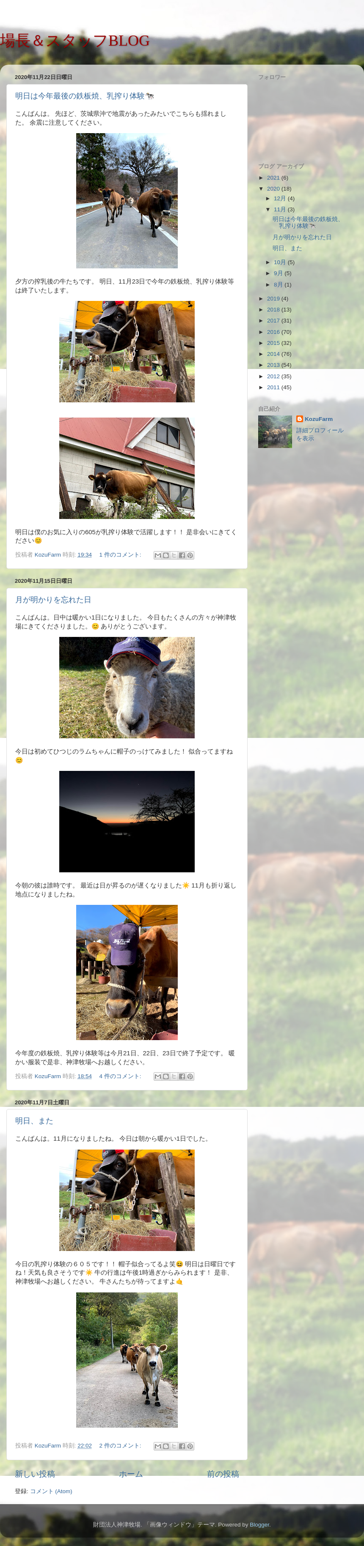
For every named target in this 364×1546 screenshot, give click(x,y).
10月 (281, 262)
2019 (274, 298)
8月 (279, 284)
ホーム (131, 1474)
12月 (281, 198)
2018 (274, 309)
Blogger (259, 1524)
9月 (279, 273)
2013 (274, 365)
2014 (274, 354)
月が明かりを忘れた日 (53, 599)
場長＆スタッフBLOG (75, 40)
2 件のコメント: (121, 1445)
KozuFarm (319, 419)
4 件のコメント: (121, 1076)
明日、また (34, 1121)
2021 (274, 178)
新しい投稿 (35, 1474)
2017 (274, 320)
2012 (274, 376)
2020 (274, 189)
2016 (274, 332)
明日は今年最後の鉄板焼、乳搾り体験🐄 (84, 96)
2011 (274, 387)
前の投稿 (223, 1474)
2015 (274, 343)
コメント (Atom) (51, 1491)
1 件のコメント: (121, 555)
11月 (281, 209)
